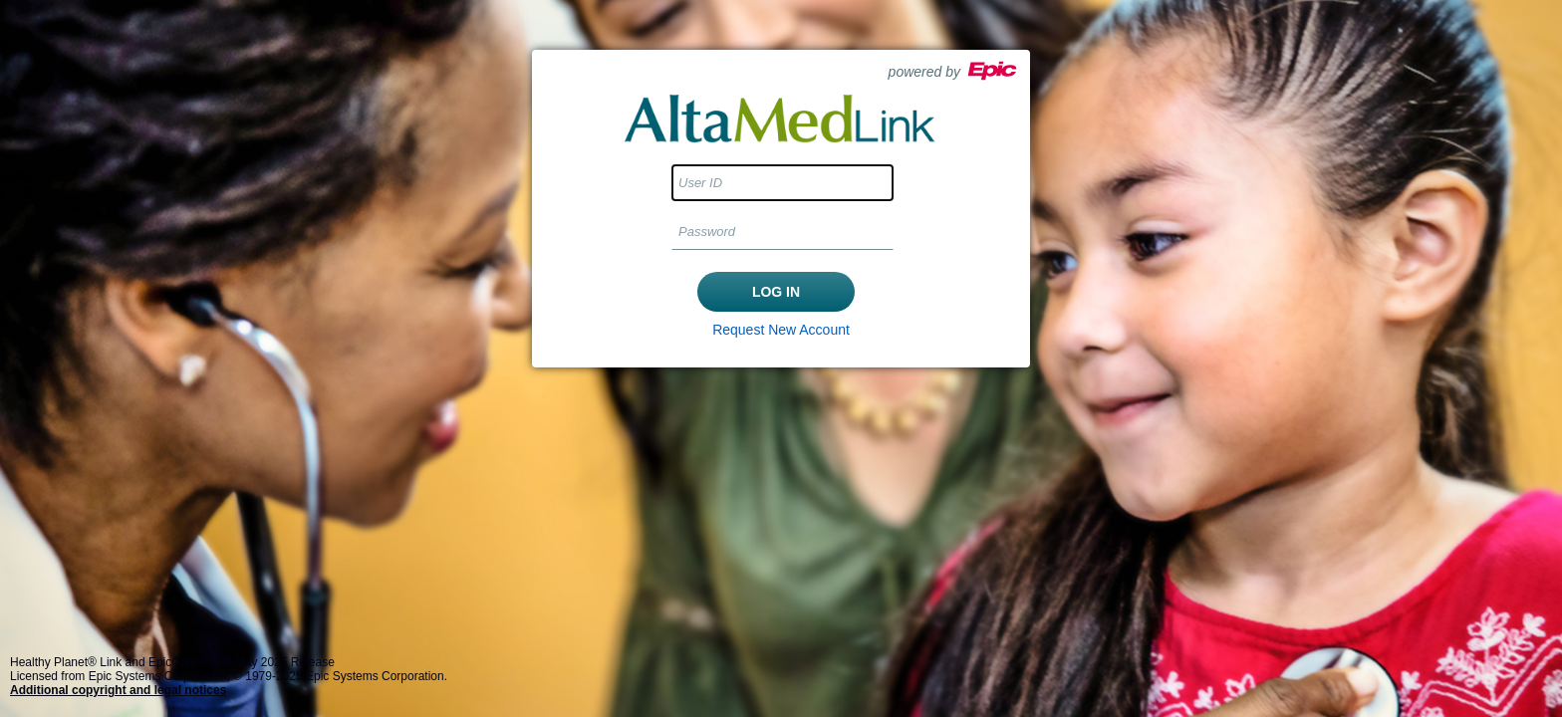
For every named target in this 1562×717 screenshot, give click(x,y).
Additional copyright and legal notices (118, 690)
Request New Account (781, 330)
